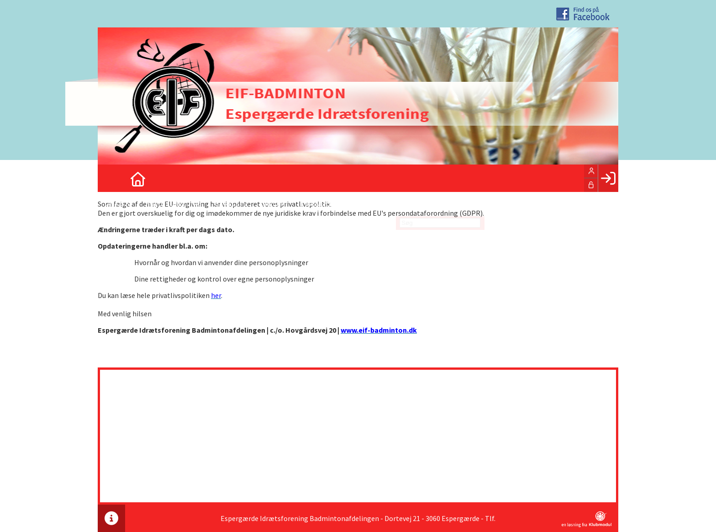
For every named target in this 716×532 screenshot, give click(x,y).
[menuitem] (111, 178)
